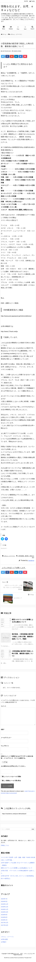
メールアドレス (6, 737)
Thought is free (27, 957)
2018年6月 (4, 917)
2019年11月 (4, 904)
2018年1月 (4, 920)
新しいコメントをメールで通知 (11, 776)
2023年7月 (4, 899)
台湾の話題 (4, 939)
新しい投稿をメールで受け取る (11, 780)
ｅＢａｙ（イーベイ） (9, 556)
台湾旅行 (3, 942)
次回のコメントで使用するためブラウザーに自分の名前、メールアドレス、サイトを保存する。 (17, 757)
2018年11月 (4, 909)
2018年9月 (4, 914)
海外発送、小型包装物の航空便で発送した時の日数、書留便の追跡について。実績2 (22, 636)
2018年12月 (4, 906)
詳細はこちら (5, 845)
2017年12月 (4, 922)
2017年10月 (4, 925)
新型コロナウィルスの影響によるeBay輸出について (16, 868)
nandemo (31, 560)
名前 (2, 729)
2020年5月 (4, 901)
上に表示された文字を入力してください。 (13, 766)
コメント (3, 706)
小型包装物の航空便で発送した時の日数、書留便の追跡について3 (22, 653)
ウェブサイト (5, 746)
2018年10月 (4, 912)
